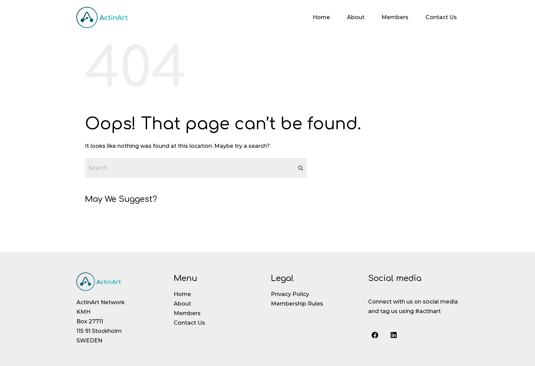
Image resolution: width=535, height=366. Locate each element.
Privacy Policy (290, 294)
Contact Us (441, 17)
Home (321, 17)
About (355, 17)
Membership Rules (297, 303)
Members (394, 17)
